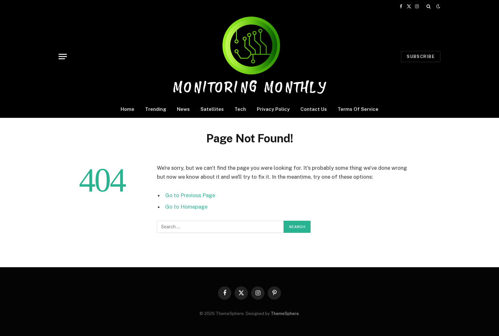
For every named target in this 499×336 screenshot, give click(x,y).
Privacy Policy (273, 109)
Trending (155, 109)
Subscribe (421, 56)
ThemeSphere (285, 313)
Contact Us (313, 109)
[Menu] (63, 56)
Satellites (212, 109)
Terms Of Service (358, 109)
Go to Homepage (186, 207)
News (183, 109)
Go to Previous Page (190, 195)
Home (127, 109)
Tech (240, 109)
